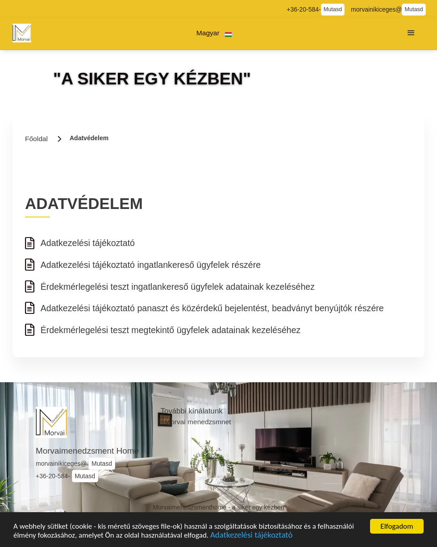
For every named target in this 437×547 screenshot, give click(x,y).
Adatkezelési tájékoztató (251, 537)
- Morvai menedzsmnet (196, 422)
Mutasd (333, 9)
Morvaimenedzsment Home (87, 450)
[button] (214, 33)
